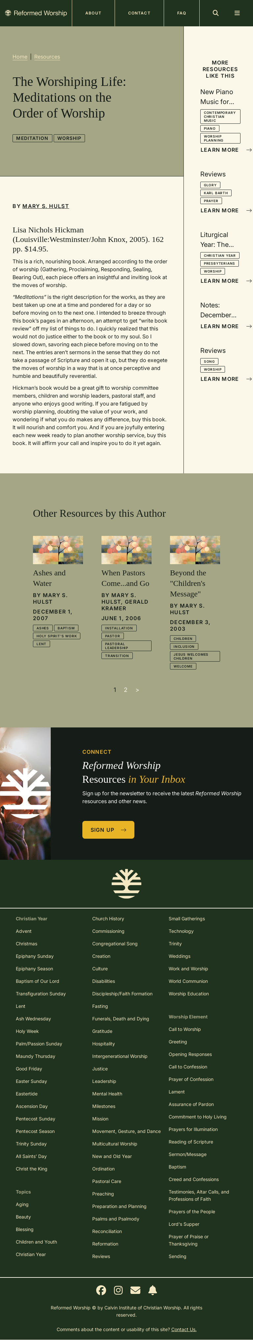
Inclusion (184, 646)
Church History (108, 918)
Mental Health (107, 1093)
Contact (139, 13)
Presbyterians (219, 263)
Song (209, 361)
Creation (101, 956)
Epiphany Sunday (35, 956)
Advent (24, 931)
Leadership (104, 1081)
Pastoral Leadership (116, 646)
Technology (181, 931)
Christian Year (220, 255)
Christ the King (31, 1168)
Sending (177, 1256)
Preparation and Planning (119, 1206)
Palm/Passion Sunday (39, 1043)
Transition (117, 656)
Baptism (66, 628)
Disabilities (103, 981)
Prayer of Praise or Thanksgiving (189, 1240)
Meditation (32, 138)
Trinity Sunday (31, 1143)
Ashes (43, 628)
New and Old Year (112, 1156)
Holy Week (27, 1031)
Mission (100, 1118)
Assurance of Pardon (191, 1104)
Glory (210, 185)
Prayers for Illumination (193, 1129)
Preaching (103, 1193)
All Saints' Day (31, 1156)
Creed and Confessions (194, 1179)
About (93, 13)
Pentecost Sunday (35, 1118)
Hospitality (103, 1043)
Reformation (105, 1244)
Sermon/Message (188, 1154)
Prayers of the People (192, 1211)
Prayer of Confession (191, 1079)
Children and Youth (36, 1242)
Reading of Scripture (191, 1141)
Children (183, 639)
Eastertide (27, 1093)
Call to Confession (188, 1066)
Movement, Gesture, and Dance (126, 1131)
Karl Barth (216, 193)
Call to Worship (185, 1029)
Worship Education (189, 993)
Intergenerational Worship (120, 1056)
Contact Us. (184, 1329)
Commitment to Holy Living (198, 1116)
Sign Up (109, 830)
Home (20, 56)
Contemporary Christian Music (220, 116)
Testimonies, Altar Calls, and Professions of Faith (199, 1195)
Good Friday (29, 1068)
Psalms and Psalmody (115, 1219)
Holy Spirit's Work (57, 636)
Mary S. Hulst (45, 206)
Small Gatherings (187, 918)
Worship (69, 138)
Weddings (179, 956)
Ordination (103, 1168)
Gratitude (102, 1031)
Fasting (100, 1006)
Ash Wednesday (33, 1018)
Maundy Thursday (35, 1056)
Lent (41, 644)
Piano (210, 128)
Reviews (101, 1256)
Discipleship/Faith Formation (122, 993)
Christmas (26, 943)
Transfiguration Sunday (41, 993)
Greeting (178, 1041)
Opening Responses (190, 1054)
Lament (177, 1091)
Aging (22, 1204)
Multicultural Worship (114, 1143)
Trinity (175, 943)
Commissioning (108, 931)
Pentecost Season (35, 1131)
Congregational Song (115, 943)
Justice (100, 1068)
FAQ (181, 13)
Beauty (23, 1217)
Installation (119, 628)
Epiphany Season (34, 968)
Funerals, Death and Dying (120, 1018)
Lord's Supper (184, 1224)
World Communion (188, 981)
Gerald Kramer (125, 605)
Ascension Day (32, 1106)
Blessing (25, 1229)
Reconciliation (107, 1231)
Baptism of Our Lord (37, 981)
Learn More (220, 149)
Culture (100, 968)
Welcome (183, 666)
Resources (47, 56)
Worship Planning (213, 138)
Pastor (112, 636)
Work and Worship (188, 968)
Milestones (103, 1106)
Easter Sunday (31, 1081)
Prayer (211, 201)
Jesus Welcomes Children (191, 656)
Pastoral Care (106, 1181)
